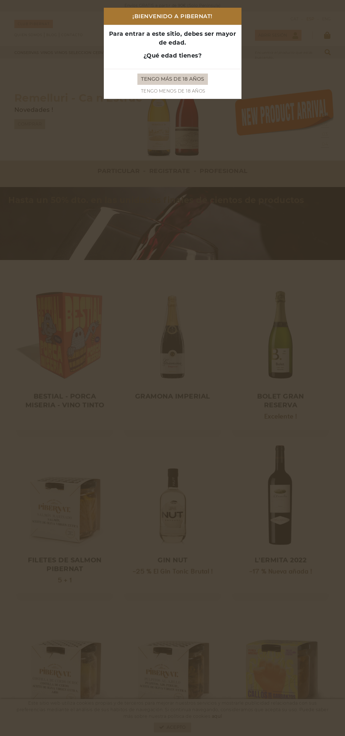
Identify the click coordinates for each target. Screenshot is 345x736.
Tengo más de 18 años (172, 79)
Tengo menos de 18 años (173, 91)
